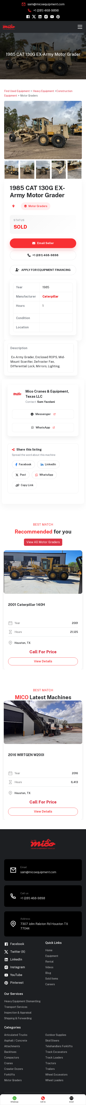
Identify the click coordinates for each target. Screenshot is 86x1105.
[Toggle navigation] (80, 27)
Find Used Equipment (17, 91)
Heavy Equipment (43, 91)
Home (48, 950)
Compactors (11, 1057)
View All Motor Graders (43, 542)
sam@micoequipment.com (46, 4)
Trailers (50, 1068)
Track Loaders (54, 1057)
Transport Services (15, 1006)
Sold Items (51, 978)
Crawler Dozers (13, 1068)
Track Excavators (56, 1051)
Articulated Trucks (15, 1034)
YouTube (13, 975)
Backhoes (10, 1051)
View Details (39, 661)
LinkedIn (48, 464)
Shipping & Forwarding (18, 1018)
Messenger (43, 414)
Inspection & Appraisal (17, 1012)
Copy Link (24, 485)
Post (20, 474)
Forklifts (9, 1074)
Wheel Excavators (56, 1074)
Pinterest (14, 983)
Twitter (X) (14, 952)
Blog (48, 972)
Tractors (50, 1063)
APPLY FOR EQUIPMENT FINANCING (43, 269)
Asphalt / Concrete (15, 1040)
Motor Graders (29, 95)
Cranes (8, 1063)
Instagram (14, 967)
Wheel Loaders (54, 1080)
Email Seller (43, 243)
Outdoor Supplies (55, 1034)
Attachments (12, 1046)
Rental (49, 961)
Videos (49, 967)
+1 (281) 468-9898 (46, 10)
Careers (50, 984)
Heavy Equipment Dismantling (22, 1001)
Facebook (23, 464)
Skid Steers (52, 1040)
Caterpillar (50, 296)
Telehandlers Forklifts (59, 1046)
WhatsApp (43, 427)
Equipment (51, 955)
